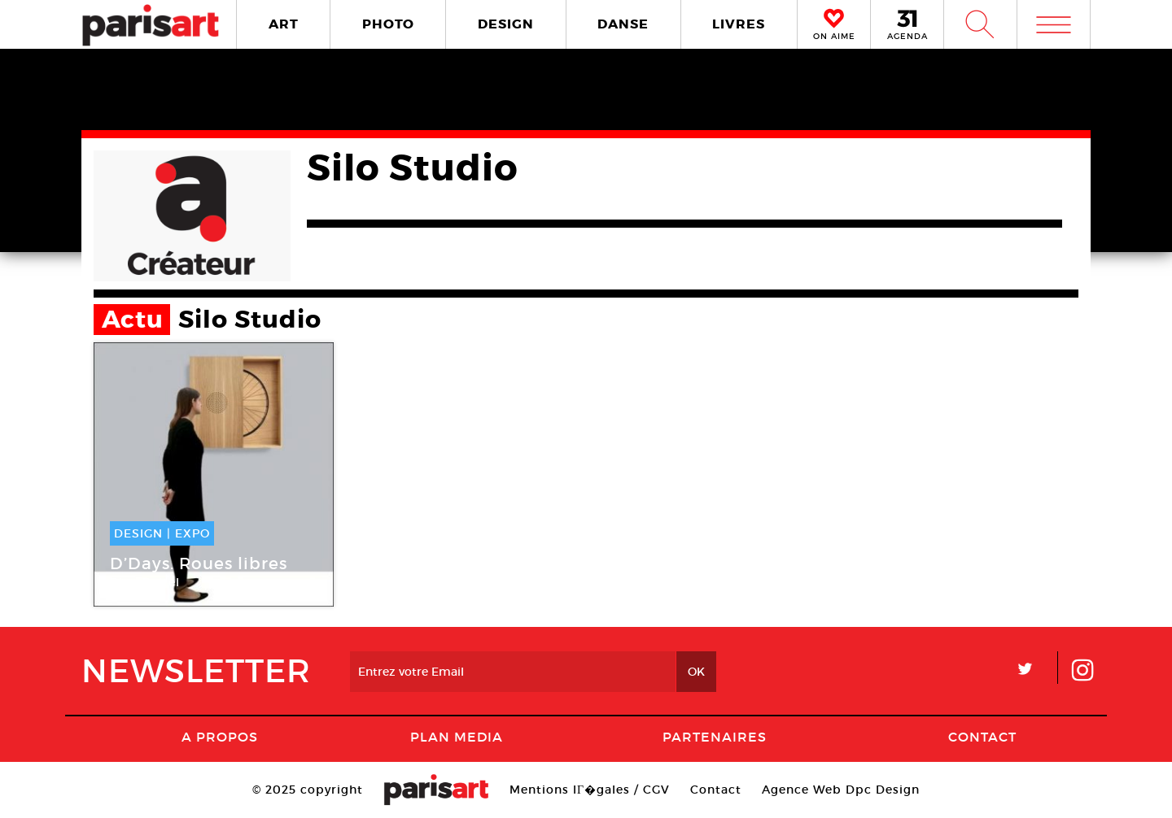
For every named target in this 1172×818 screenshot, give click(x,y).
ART (284, 24)
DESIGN (506, 24)
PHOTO (388, 24)
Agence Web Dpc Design (841, 789)
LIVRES (738, 24)
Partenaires (715, 737)
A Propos (219, 737)
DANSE (623, 24)
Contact (982, 737)
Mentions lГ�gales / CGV (589, 789)
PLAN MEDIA (456, 737)
